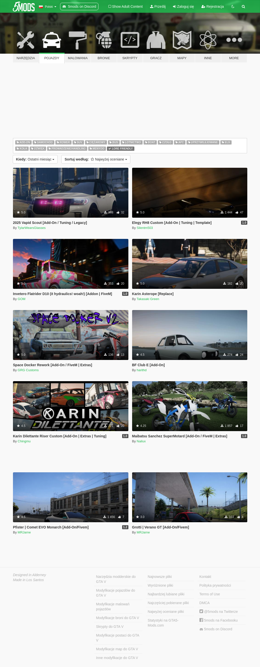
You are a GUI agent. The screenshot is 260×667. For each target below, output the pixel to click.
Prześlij (158, 6)
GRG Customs (28, 370)
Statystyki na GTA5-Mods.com (163, 622)
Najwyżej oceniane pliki (166, 612)
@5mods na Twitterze (218, 611)
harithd (142, 370)
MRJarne (24, 532)
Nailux (141, 441)
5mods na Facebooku (218, 620)
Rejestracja (212, 6)
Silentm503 (145, 228)
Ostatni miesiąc (35, 159)
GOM (21, 299)
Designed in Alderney (29, 575)
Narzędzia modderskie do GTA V (116, 579)
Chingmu (24, 441)
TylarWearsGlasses (32, 228)
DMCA (204, 603)
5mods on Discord (215, 629)
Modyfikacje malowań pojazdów (112, 606)
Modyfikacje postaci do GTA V (117, 637)
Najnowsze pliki (160, 577)
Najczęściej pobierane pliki (168, 603)
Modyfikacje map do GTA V (117, 649)
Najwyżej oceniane (96, 159)
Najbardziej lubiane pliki (166, 594)
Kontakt (205, 577)
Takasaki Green (148, 299)
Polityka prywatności (215, 585)
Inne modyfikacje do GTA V (117, 658)
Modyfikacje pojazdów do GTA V (115, 592)
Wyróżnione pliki (160, 585)
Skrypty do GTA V (109, 627)
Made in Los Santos (28, 580)
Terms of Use (209, 594)
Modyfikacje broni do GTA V (117, 618)
